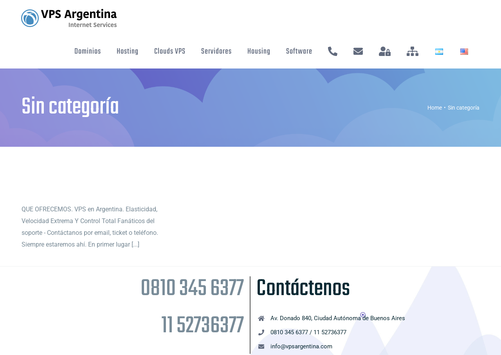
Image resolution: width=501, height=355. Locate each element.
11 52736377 (202, 326)
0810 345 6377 (192, 289)
